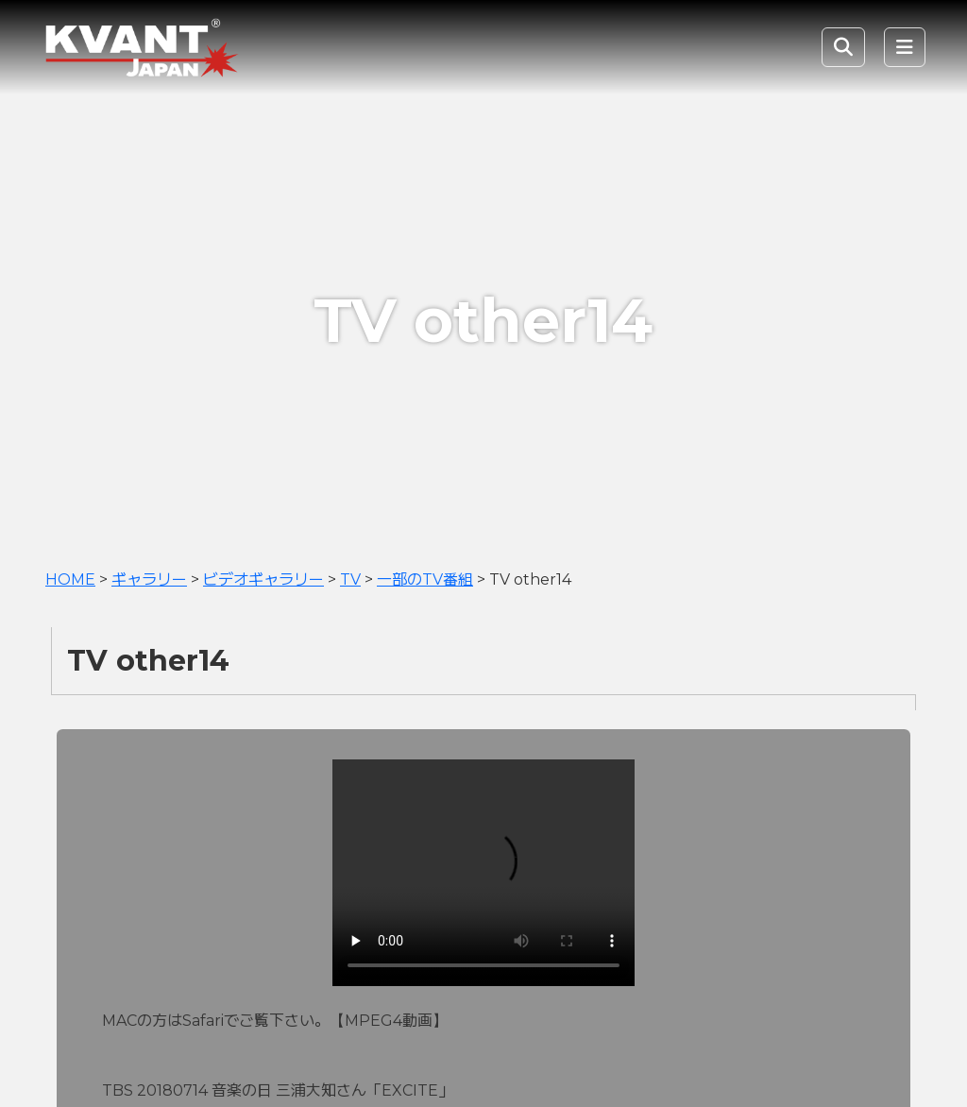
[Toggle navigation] (904, 47)
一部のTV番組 (425, 579)
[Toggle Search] (843, 47)
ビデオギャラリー (263, 579)
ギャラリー (149, 579)
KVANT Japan (183, 47)
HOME (70, 579)
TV (350, 579)
